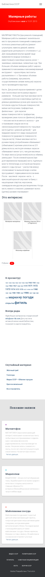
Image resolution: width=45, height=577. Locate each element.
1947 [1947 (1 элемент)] (19, 283)
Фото (16, 566)
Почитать (10, 560)
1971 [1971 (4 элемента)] (30, 286)
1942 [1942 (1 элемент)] (13, 283)
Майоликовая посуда (18, 511)
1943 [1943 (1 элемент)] (16, 283)
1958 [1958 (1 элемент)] (26, 283)
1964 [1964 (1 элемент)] (6, 286)
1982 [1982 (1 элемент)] (10, 293)
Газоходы (11, 375)
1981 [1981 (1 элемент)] (6, 293)
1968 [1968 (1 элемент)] (18, 286)
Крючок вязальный (14, 384)
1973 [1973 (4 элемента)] (7, 289)
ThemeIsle (31, 571)
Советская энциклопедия (28, 560)
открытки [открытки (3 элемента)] (9, 303)
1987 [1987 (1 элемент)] (30, 293)
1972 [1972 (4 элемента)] (35, 286)
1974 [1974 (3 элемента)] (13, 289)
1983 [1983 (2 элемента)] (14, 293)
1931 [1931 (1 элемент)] (6, 283)
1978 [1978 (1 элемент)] (28, 289)
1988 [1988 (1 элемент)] (33, 293)
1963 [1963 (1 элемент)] (37, 283)
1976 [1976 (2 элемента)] (21, 289)
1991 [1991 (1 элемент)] (6, 298)
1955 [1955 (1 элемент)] (23, 283)
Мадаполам (12, 473)
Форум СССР (27, 566)
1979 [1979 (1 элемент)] (31, 289)
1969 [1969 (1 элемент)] (21, 286)
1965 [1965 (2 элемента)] (10, 286)
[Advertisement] (23, 344)
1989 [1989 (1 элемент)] (37, 293)
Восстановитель (13, 389)
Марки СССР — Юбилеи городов (20, 380)
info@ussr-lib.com (12, 319)
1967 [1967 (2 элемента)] (15, 286)
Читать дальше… (12, 454)
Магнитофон (13, 428)
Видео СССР (13, 554)
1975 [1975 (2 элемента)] (17, 289)
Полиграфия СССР (29, 554)
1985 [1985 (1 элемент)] (21, 293)
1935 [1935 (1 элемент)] (10, 283)
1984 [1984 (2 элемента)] (18, 293)
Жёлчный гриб (12, 370)
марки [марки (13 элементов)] (13, 297)
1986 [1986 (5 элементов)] (26, 292)
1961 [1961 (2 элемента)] (34, 283)
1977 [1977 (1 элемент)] (25, 289)
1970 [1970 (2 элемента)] (25, 286)
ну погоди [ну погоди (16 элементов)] (25, 297)
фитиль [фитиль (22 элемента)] (21, 303)
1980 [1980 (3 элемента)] (35, 289)
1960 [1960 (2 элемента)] (30, 283)
